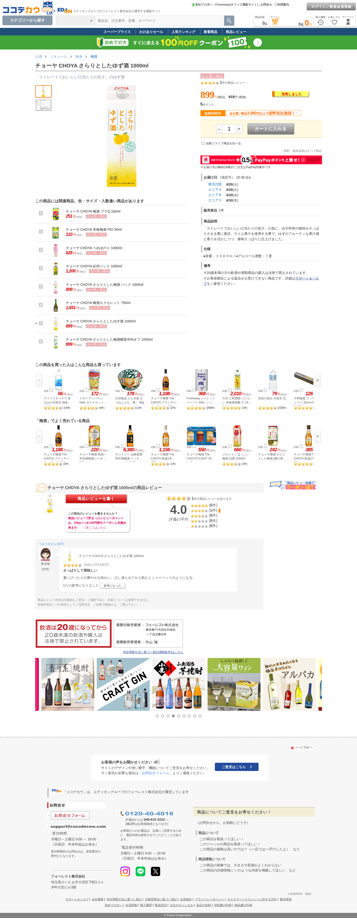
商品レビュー (236, 32)
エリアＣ (215, 200)
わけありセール (151, 32)
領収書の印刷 (223, 905)
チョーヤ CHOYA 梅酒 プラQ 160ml (93, 211)
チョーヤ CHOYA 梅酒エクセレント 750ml (98, 303)
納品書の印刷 (243, 905)
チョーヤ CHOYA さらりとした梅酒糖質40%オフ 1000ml (109, 339)
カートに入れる (270, 128)
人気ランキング (183, 32)
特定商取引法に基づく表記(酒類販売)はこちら (153, 652)
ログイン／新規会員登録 (331, 6)
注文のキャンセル (181, 905)
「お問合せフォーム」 (156, 773)
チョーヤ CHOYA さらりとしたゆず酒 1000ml (101, 321)
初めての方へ (202, 4)
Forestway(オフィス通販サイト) (236, 4)
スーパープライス (117, 32)
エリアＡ (215, 189)
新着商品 (210, 32)
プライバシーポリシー (209, 899)
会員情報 (131, 905)
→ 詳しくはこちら (94, 527)
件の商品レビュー (232, 82)
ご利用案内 (281, 4)
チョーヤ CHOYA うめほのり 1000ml (94, 248)
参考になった (112, 585)
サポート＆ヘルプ (77, 899)
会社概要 (98, 899)
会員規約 (186, 899)
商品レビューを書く (96, 499)
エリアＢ (215, 195)
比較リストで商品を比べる (223, 143)
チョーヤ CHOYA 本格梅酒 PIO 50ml (94, 229)
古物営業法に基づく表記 (161, 899)
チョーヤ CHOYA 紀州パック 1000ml (94, 266)
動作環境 (286, 899)
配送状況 (161, 905)
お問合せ (266, 4)
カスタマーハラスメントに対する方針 (252, 899)
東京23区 (215, 184)
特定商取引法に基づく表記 (124, 899)
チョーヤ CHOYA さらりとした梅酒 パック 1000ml (104, 285)
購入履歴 (146, 905)
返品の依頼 (203, 905)
